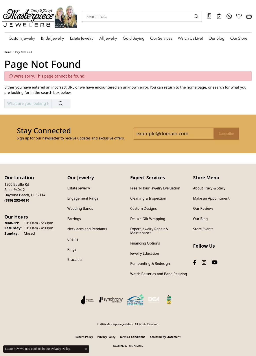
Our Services (161, 38)
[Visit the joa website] (87, 299)
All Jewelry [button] (108, 38)
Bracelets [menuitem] (74, 259)
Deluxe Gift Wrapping (147, 218)
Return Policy (84, 337)
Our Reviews (203, 208)
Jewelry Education (144, 253)
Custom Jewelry (22, 38)
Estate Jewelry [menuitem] (78, 188)
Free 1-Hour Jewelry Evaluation (155, 188)
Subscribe (226, 133)
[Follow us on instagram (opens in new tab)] (204, 262)
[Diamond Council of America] (153, 299)
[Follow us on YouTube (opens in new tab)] (214, 262)
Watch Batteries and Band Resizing (158, 273)
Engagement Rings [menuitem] (82, 198)
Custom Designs (143, 208)
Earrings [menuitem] (74, 218)
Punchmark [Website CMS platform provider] (136, 346)
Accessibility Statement (165, 337)
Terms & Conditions (132, 337)
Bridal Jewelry (52, 38)
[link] (209, 16)
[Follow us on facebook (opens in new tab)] (194, 262)
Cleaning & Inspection (148, 198)
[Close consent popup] (85, 349)
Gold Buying (133, 38)
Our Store (238, 38)
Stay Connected (44, 130)
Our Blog (216, 38)
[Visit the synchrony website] (111, 299)
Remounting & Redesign (150, 263)
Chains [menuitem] (72, 239)
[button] (229, 16)
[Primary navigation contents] (128, 38)
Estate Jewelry (82, 38)
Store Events (203, 228)
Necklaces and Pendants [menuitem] (87, 228)
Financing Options (145, 243)
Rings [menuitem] (71, 249)
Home (7, 52)
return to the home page (185, 87)
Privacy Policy (106, 337)
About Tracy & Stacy (209, 188)
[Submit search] (197, 16)
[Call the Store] (16, 200)
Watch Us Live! (190, 38)
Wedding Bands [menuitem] (80, 208)
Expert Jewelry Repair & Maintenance (149, 230)
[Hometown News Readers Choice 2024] (169, 299)
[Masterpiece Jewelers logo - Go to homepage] (40, 16)
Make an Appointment (211, 198)
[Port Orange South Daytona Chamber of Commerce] (135, 299)
